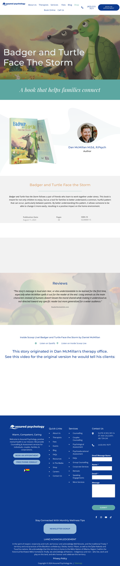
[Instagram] (101, 517)
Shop (76, 5)
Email (95, 474)
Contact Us (97, 428)
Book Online (49, 10)
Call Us (61, 10)
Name (95, 465)
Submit (103, 508)
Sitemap (78, 558)
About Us (32, 5)
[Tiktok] (110, 517)
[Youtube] (106, 517)
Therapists (43, 5)
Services (54, 5)
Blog (70, 5)
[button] (55, 4)
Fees (63, 5)
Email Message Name (101, 456)
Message (95, 483)
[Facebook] (96, 517)
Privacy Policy (60, 553)
